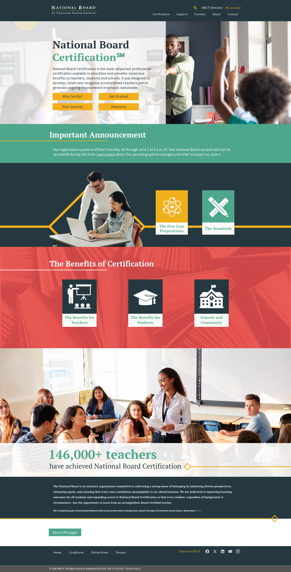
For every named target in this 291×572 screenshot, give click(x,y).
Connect (200, 14)
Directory (118, 106)
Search (197, 6)
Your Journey (72, 106)
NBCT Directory (211, 8)
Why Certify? (73, 96)
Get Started (118, 96)
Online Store (99, 552)
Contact (233, 14)
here (198, 510)
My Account (232, 8)
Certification (161, 14)
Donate (121, 552)
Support (182, 14)
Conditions (76, 552)
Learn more (106, 154)
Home (57, 552)
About (216, 14)
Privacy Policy (132, 568)
